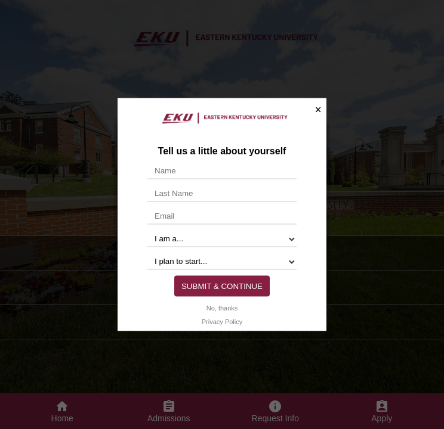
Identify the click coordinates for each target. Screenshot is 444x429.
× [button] (318, 109)
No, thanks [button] (222, 307)
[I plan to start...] (222, 261)
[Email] (222, 215)
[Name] (222, 170)
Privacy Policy (222, 321)
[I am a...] (222, 238)
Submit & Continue (222, 285)
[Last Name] (222, 193)
